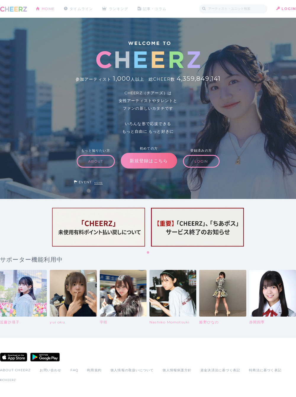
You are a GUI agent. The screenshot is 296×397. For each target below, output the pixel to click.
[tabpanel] (98, 227)
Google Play (45, 357)
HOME (48, 9)
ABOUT (95, 161)
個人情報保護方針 (177, 370)
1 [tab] (148, 252)
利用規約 (94, 370)
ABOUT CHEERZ (15, 370)
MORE (98, 183)
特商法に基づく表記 (265, 370)
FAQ (74, 370)
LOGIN (288, 9)
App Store (13, 357)
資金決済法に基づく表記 (220, 370)
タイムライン (81, 9)
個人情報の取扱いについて (132, 370)
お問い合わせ (50, 370)
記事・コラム (154, 9)
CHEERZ (13, 9)
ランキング (118, 9)
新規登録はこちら (149, 160)
